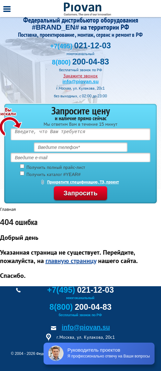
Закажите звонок (80, 76)
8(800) (80, 62)
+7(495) (80, 46)
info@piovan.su (80, 81)
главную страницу (70, 261)
